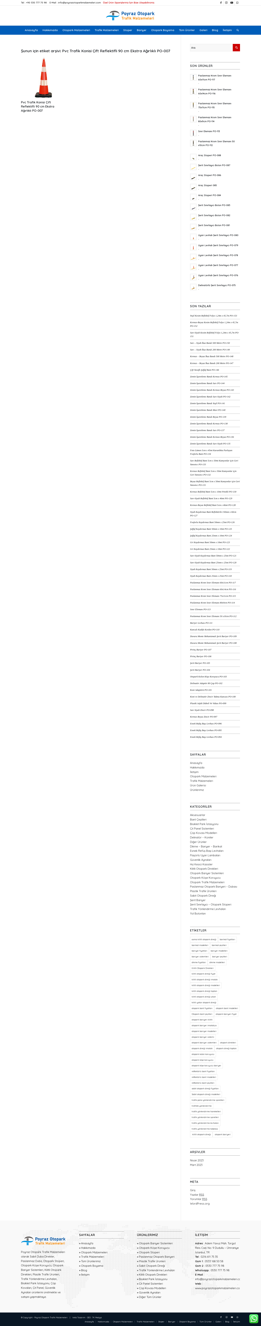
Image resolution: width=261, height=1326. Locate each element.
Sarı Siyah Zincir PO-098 (202, 710)
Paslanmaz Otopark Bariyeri (156, 1256)
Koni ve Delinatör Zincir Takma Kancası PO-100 (213, 696)
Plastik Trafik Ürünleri (203, 891)
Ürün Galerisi (198, 785)
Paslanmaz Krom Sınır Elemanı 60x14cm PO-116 (213, 589)
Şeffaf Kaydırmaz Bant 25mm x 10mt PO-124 (211, 535)
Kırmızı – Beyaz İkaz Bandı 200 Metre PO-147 (211, 363)
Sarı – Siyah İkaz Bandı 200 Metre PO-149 (210, 349)
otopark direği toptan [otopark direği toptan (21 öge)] (226, 1048)
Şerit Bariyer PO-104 (200, 670)
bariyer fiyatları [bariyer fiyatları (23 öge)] (199, 951)
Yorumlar (198, 1199)
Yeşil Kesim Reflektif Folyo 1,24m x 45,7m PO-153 (213, 315)
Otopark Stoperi (149, 1252)
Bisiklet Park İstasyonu (204, 824)
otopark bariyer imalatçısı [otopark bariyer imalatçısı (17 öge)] (204, 1025)
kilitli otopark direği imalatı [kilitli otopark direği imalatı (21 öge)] (205, 979)
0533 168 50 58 (214, 1261)
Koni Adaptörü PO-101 (201, 690)
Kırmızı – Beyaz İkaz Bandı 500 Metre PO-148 (211, 356)
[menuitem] (31, 30)
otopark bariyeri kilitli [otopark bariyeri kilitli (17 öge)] (202, 1019)
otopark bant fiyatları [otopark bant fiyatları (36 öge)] (202, 1008)
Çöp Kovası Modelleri (203, 833)
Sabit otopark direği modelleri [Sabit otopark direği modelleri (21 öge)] (206, 1094)
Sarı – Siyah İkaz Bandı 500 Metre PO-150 (210, 343)
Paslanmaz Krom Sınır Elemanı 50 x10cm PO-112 (213, 616)
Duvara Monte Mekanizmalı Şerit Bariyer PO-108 (213, 643)
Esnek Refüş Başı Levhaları (207, 850)
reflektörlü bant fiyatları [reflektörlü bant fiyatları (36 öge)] (203, 1071)
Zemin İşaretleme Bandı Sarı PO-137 (207, 430)
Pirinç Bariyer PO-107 (200, 649)
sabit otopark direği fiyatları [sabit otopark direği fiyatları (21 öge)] (205, 1088)
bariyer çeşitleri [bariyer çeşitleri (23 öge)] (219, 956)
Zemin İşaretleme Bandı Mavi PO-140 (207, 410)
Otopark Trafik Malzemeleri (207, 882)
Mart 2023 (196, 1165)
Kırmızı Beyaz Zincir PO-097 (203, 717)
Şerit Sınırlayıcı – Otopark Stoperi (210, 904)
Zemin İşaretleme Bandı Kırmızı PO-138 (209, 423)
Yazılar (197, 1194)
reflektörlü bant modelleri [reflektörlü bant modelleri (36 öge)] (204, 1077)
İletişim (194, 772)
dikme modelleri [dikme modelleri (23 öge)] (217, 962)
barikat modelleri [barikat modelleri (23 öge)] (200, 945)
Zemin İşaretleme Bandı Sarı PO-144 (207, 383)
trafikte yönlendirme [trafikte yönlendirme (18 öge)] (202, 1106)
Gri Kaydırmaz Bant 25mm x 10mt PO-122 (210, 549)
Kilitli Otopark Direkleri (204, 868)
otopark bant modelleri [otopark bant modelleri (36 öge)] (227, 1008)
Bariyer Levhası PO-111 (201, 623)
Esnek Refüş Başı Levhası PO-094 (206, 737)
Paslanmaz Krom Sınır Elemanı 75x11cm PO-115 (213, 596)
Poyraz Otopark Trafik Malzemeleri (51, 1317)
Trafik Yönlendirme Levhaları (208, 909)
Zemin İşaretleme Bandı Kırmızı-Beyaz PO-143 (212, 390)
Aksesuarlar (197, 815)
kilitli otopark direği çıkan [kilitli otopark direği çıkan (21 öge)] (204, 996)
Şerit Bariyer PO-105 (200, 663)
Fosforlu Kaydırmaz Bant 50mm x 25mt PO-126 (212, 522)
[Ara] (236, 30)
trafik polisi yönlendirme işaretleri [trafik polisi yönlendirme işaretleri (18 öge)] (208, 1100)
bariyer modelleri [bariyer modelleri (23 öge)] (219, 951)
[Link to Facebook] (221, 2)
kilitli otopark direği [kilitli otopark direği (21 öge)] (201, 1134)
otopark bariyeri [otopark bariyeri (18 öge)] (222, 1134)
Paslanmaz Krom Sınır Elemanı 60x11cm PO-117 (213, 582)
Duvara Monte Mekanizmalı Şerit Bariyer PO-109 (213, 636)
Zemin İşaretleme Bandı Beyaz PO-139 (208, 417)
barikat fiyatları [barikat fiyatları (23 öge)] (227, 939)
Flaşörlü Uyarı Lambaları (205, 855)
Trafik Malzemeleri (201, 781)
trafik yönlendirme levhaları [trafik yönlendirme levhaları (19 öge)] (205, 1123)
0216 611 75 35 (209, 1256)
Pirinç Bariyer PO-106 (200, 656)
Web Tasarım (78, 1317)
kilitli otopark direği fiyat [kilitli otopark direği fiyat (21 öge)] (203, 973)
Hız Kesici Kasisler (201, 864)
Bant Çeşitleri (198, 819)
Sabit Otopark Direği (203, 895)
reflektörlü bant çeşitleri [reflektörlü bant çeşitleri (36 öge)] (203, 1083)
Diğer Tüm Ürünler (150, 1297)
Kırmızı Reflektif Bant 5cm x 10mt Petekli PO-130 (213, 491)
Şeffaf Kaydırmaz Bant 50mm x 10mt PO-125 (211, 529)
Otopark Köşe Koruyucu (205, 877)
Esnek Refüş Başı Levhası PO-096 (206, 723)
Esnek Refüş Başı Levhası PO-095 (206, 730)
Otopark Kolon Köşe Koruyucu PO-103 (208, 676)
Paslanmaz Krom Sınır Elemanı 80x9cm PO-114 (212, 602)
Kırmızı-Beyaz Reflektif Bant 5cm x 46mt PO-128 (212, 505)
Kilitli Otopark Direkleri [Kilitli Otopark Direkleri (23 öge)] (203, 968)
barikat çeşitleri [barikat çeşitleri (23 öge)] (219, 945)
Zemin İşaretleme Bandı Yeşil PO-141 (207, 403)
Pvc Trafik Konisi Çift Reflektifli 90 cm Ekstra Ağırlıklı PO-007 (37, 106)
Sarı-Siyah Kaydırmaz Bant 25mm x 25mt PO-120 (213, 562)
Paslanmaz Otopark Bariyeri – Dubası (213, 886)
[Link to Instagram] (226, 2)
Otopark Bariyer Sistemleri (207, 873)
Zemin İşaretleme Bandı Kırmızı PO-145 (209, 376)
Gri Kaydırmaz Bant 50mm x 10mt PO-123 (210, 542)
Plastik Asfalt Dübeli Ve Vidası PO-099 (208, 703)
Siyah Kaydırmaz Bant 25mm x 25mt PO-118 (210, 576)
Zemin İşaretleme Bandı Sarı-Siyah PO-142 (210, 396)
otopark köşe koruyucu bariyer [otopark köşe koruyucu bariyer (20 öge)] (206, 1065)
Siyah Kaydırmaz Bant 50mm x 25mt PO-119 (210, 569)
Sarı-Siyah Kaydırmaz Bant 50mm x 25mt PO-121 (213, 555)
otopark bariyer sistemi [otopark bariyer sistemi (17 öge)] (203, 1037)
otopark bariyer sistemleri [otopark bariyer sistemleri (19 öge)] (204, 1042)
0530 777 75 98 (214, 1265)
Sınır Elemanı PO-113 (200, 609)
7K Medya (97, 1317)
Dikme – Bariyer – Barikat (206, 846)
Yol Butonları (198, 913)
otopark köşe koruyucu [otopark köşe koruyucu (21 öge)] (202, 1060)
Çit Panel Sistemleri (202, 828)
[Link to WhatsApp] (237, 2)
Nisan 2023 (197, 1160)
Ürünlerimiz (197, 790)
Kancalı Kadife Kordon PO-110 (204, 629)
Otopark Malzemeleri (203, 776)
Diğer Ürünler (198, 842)
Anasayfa (196, 763)
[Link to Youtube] (231, 2)
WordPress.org (200, 1203)
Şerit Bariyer (198, 900)
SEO (89, 1317)
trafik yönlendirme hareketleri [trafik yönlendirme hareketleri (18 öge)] (206, 1111)
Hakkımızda (197, 767)
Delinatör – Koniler (201, 837)
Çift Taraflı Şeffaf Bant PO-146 (204, 370)
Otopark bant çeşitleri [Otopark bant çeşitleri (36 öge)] (202, 1014)
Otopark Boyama (92, 1265)
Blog (84, 1270)
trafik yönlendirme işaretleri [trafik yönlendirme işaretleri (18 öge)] (205, 1117)
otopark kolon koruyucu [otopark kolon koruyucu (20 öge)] (203, 1054)
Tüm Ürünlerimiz (91, 1261)
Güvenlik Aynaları (200, 860)
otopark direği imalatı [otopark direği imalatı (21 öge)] (202, 1048)
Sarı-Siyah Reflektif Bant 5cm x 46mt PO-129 (211, 498)
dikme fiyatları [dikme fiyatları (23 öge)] (199, 962)
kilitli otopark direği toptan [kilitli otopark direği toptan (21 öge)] (204, 991)
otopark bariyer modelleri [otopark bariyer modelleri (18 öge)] (204, 1031)
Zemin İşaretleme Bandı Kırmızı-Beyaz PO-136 (212, 437)
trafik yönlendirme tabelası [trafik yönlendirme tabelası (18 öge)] (205, 1129)
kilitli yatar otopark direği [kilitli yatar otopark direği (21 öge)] (204, 1002)
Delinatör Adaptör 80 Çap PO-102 (206, 683)
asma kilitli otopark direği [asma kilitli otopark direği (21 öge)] (204, 939)
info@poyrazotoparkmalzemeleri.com (79, 2)
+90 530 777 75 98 (36, 2)
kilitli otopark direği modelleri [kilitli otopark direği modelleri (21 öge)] (206, 985)
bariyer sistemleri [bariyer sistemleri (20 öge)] (200, 956)
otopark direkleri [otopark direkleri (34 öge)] (228, 1042)
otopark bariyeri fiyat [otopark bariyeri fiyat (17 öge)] (226, 1014)
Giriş (192, 1190)
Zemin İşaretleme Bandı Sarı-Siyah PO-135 (210, 443)
